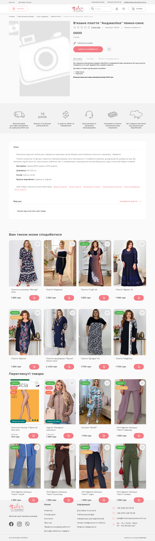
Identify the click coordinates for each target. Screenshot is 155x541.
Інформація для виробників (90, 519)
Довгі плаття (75, 187)
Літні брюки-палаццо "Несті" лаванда (127, 429)
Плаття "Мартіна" (124, 359)
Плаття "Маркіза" (54, 290)
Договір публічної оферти (56, 531)
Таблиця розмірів (85, 514)
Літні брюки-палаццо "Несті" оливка (127, 493)
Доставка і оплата (25, 2)
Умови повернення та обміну (91, 523)
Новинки (48, 510)
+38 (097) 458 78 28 (114, 2)
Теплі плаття (20, 189)
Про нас (12, 2)
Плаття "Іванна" (18, 359)
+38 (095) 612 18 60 (97, 2)
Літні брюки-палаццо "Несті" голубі (21, 493)
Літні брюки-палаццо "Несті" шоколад (56, 493)
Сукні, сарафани (132, 187)
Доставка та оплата (86, 510)
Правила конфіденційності (57, 527)
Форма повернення (86, 527)
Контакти (48, 519)
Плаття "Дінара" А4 (90, 359)
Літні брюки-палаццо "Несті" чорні (92, 493)
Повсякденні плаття (112, 187)
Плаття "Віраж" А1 (124, 290)
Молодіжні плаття (91, 187)
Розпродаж (50, 514)
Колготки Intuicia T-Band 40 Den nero (24, 429)
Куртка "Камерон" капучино (55, 429)
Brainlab (143, 538)
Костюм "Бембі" (89, 428)
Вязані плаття (60, 187)
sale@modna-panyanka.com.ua (135, 2)
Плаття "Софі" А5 (89, 290)
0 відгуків (95, 27)
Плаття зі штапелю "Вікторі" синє (24, 291)
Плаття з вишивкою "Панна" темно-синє (59, 360)
